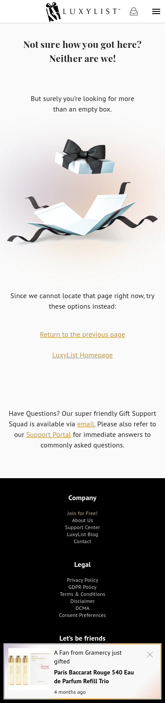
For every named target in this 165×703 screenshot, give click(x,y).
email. (86, 423)
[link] (82, 11)
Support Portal (48, 434)
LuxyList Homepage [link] (82, 354)
